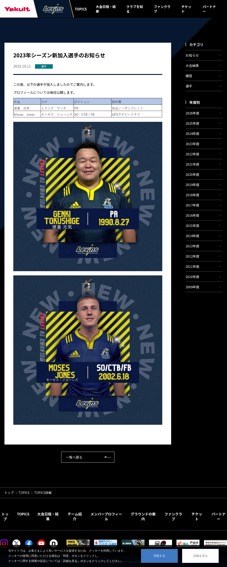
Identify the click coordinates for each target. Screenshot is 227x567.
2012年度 (192, 256)
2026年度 (192, 113)
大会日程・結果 (106, 9)
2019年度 (192, 184)
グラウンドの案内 (143, 516)
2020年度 (192, 174)
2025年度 (192, 123)
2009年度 (192, 287)
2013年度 (192, 246)
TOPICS (81, 9)
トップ (9, 492)
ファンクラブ (162, 9)
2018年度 (192, 194)
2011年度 (192, 266)
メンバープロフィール (106, 516)
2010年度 (192, 276)
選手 (189, 86)
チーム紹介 (75, 516)
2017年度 (192, 205)
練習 (189, 75)
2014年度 (192, 235)
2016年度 (192, 215)
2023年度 (192, 143)
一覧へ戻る (74, 457)
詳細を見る (200, 555)
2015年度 (192, 225)
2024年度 (192, 133)
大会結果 (192, 65)
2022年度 (192, 154)
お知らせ (192, 55)
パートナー (209, 9)
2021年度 (192, 164)
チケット (186, 9)
